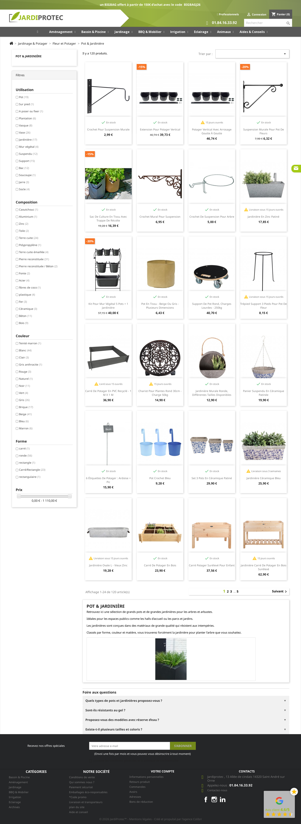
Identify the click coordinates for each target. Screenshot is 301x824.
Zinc (23, 223)
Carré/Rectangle (32, 469)
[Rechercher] (268, 23)
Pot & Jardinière (28, 56)
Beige (25, 414)
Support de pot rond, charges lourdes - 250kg (211, 305)
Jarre (24, 182)
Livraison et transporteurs (86, 802)
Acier (24, 280)
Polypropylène (30, 245)
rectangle (27, 462)
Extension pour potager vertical (160, 129)
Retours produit (139, 782)
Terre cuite (28, 238)
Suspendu (28, 154)
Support (27, 161)
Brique (26, 407)
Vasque (25, 125)
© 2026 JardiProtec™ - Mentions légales (125, 819)
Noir (24, 386)
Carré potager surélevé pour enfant (212, 565)
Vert (23, 393)
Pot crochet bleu (160, 478)
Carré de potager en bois (160, 565)
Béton (25, 316)
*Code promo (77, 797)
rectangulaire (29, 477)
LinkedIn (223, 799)
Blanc (25, 350)
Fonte (24, 273)
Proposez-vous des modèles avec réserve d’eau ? (122, 720)
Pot (23, 97)
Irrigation (15, 797)
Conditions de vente (82, 777)
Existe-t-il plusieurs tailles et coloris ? (113, 729)
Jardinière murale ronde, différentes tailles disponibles (211, 393)
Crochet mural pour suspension (160, 216)
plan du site (76, 807)
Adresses (135, 797)
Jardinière (28, 139)
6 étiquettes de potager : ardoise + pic (108, 480)
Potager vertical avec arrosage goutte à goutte (212, 131)
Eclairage (15, 802)
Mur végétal (28, 146)
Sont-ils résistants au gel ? (105, 710)
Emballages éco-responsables (88, 792)
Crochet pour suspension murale (108, 129)
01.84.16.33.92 (221, 23)
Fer (23, 301)
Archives (14, 807)
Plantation (27, 118)
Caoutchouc (28, 209)
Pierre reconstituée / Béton (38, 266)
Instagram (214, 799)
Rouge (25, 371)
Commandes (137, 787)
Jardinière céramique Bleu (263, 478)
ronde (25, 455)
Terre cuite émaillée (33, 252)
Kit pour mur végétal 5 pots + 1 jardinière (108, 305)
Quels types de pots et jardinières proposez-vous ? (123, 701)
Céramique (28, 309)
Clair (24, 357)
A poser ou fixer (31, 111)
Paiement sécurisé (81, 787)
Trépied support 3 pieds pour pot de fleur (263, 305)
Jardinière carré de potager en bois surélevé (263, 567)
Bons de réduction (141, 802)
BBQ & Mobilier (19, 792)
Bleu (24, 421)
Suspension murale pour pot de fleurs (263, 131)
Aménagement (18, 782)
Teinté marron (30, 343)
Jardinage (15, 787)
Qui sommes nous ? (81, 782)
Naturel (26, 378)
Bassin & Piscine (19, 777)
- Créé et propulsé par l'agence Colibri (177, 819)
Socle (24, 189)
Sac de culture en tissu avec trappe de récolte (108, 218)
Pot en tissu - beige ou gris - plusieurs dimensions (160, 305)
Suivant (280, 591)
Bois (23, 323)
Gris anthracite (30, 364)
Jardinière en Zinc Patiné (263, 216)
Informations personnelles (146, 777)
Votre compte (162, 771)
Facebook (206, 799)
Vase (24, 132)
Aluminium (28, 216)
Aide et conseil (78, 812)
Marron (25, 428)
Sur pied (26, 104)
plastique (27, 294)
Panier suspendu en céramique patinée (263, 393)
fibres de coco (30, 287)
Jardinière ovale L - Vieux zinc (108, 565)
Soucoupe (27, 175)
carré (24, 448)
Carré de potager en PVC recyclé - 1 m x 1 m (108, 393)
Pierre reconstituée (34, 259)
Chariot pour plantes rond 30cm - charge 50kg (160, 393)
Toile (24, 231)
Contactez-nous (217, 790)
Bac (24, 168)
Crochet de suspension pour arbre (211, 216)
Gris (24, 400)
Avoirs (133, 792)
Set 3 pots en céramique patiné (212, 478)
